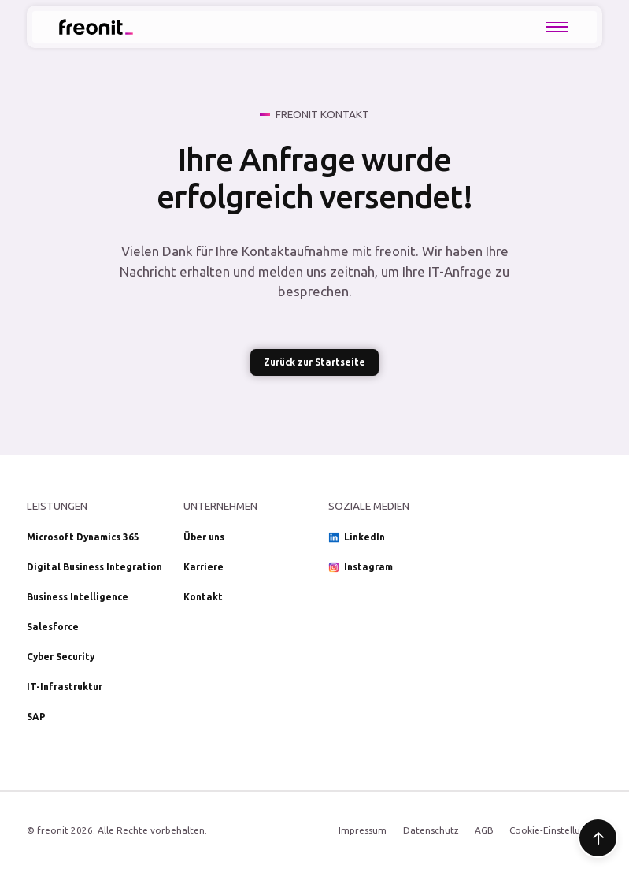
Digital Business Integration (94, 567)
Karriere (203, 567)
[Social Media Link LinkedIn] (392, 537)
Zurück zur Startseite (314, 362)
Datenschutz (431, 830)
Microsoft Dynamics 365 (83, 537)
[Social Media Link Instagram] (392, 567)
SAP (36, 716)
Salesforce (53, 627)
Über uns (203, 537)
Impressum (363, 830)
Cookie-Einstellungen (555, 830)
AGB (484, 830)
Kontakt (203, 597)
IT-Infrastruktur (64, 686)
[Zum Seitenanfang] (598, 838)
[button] (557, 27)
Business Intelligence (77, 597)
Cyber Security (60, 657)
